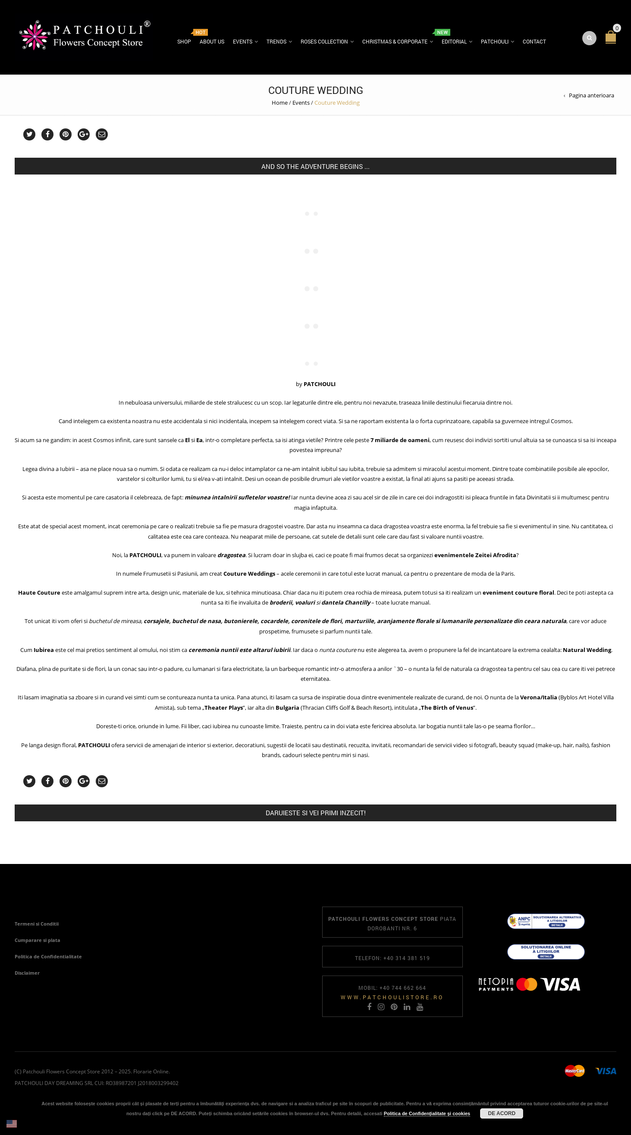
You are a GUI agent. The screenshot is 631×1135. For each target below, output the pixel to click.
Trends (276, 41)
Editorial (454, 41)
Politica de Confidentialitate (48, 956)
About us (212, 41)
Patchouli (495, 41)
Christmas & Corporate (394, 41)
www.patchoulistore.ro (392, 997)
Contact (534, 41)
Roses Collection (324, 41)
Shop (184, 41)
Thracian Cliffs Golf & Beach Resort (346, 707)
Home (280, 102)
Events (242, 41)
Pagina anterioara (591, 95)
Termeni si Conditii (37, 923)
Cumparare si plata (37, 940)
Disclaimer (27, 973)
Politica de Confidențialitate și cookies (427, 1113)
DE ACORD (501, 1113)
